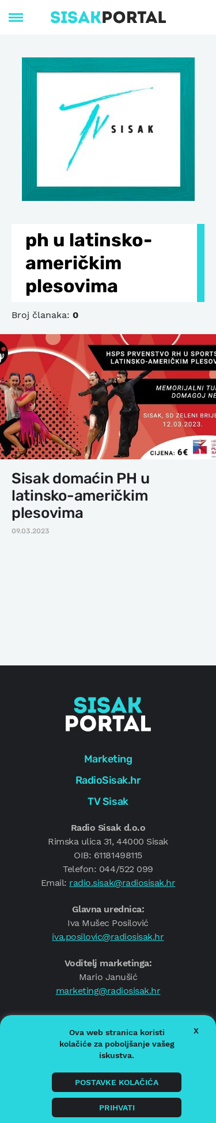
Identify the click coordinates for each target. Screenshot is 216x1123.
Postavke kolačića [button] (116, 1082)
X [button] (196, 1030)
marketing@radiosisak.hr (108, 990)
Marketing (108, 759)
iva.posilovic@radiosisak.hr (108, 936)
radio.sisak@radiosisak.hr (122, 882)
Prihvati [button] (117, 1107)
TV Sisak (108, 801)
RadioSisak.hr (108, 780)
